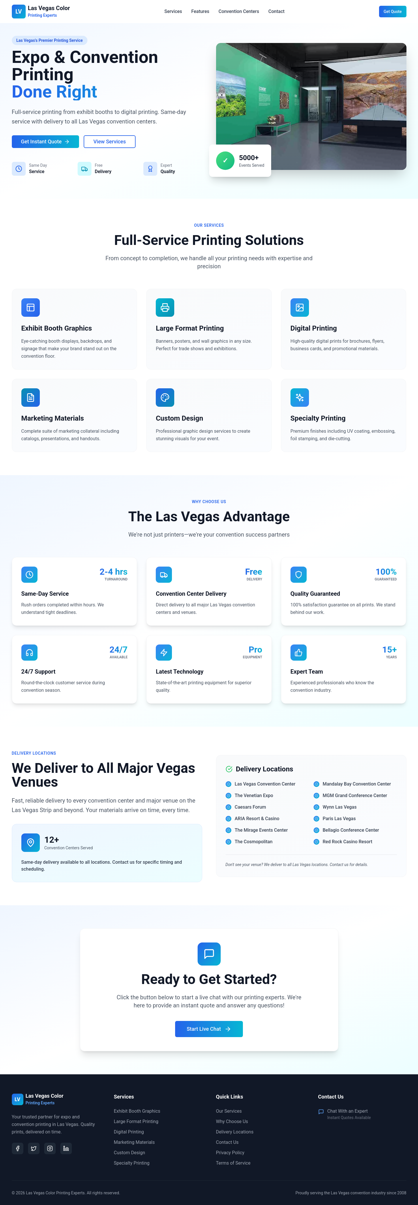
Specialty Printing (132, 1163)
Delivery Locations (235, 1132)
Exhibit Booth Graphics (137, 1111)
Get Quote (393, 11)
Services (173, 11)
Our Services (229, 1111)
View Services (109, 141)
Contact (276, 11)
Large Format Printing (136, 1121)
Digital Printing (129, 1132)
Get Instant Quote (45, 141)
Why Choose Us (232, 1121)
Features (200, 11)
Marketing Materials (134, 1142)
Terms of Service (233, 1163)
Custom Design (129, 1152)
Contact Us (227, 1142)
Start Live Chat (209, 1029)
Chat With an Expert (347, 1111)
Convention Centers (238, 11)
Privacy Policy (230, 1152)
